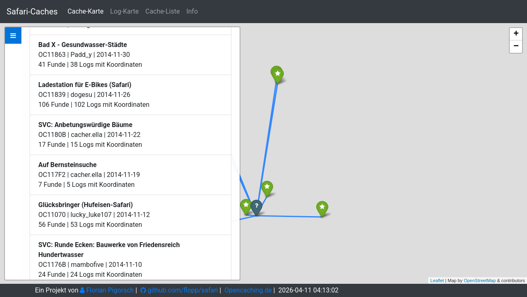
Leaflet (437, 280)
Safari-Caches (32, 11)
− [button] (516, 46)
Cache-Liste (162, 11)
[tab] (13, 35)
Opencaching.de (248, 290)
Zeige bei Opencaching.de (106, 90)
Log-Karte (124, 11)
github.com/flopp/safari (179, 290)
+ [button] (516, 34)
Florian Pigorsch (107, 290)
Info (192, 11)
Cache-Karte (85, 11)
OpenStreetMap (480, 280)
